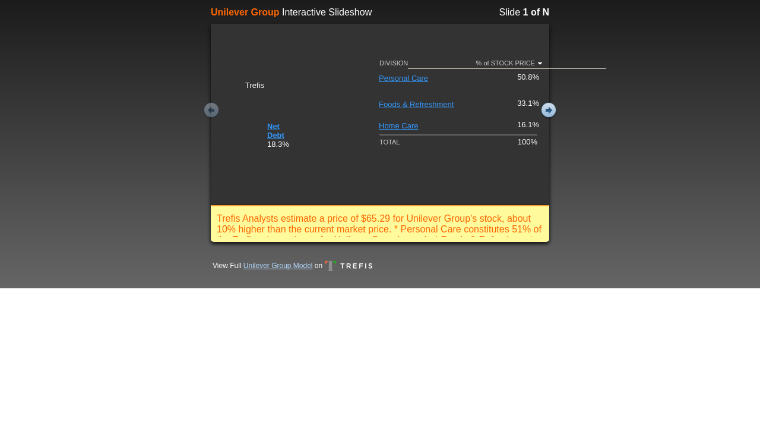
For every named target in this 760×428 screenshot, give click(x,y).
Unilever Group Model (278, 266)
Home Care (398, 125)
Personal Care (403, 78)
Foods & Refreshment (416, 104)
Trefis (348, 265)
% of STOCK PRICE (505, 63)
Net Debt (275, 131)
